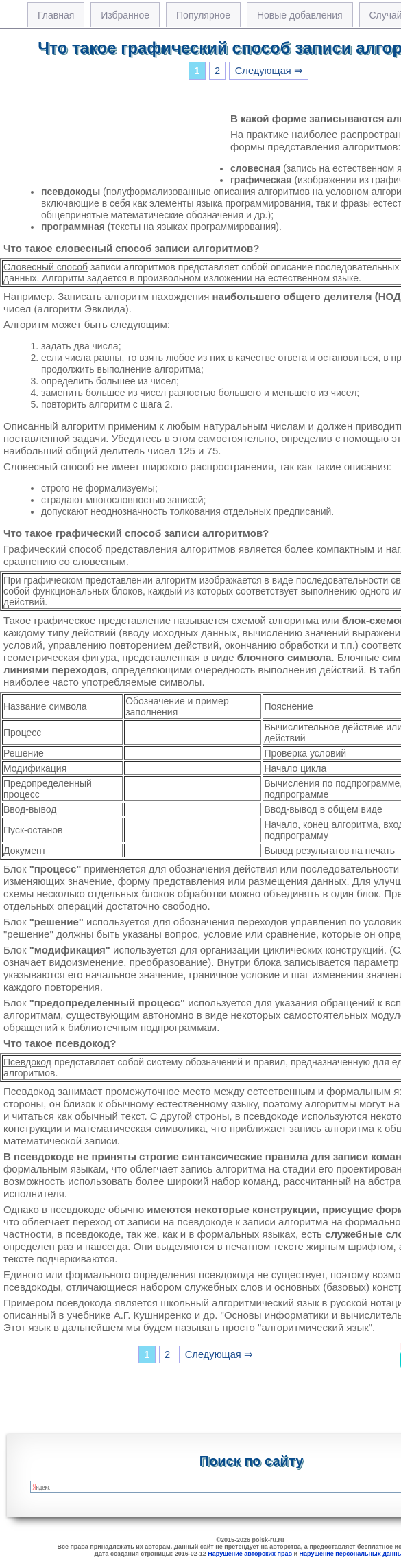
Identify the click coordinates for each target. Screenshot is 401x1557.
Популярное (203, 15)
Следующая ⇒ (269, 70)
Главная (56, 15)
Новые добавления (300, 15)
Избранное (125, 15)
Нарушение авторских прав (250, 1553)
